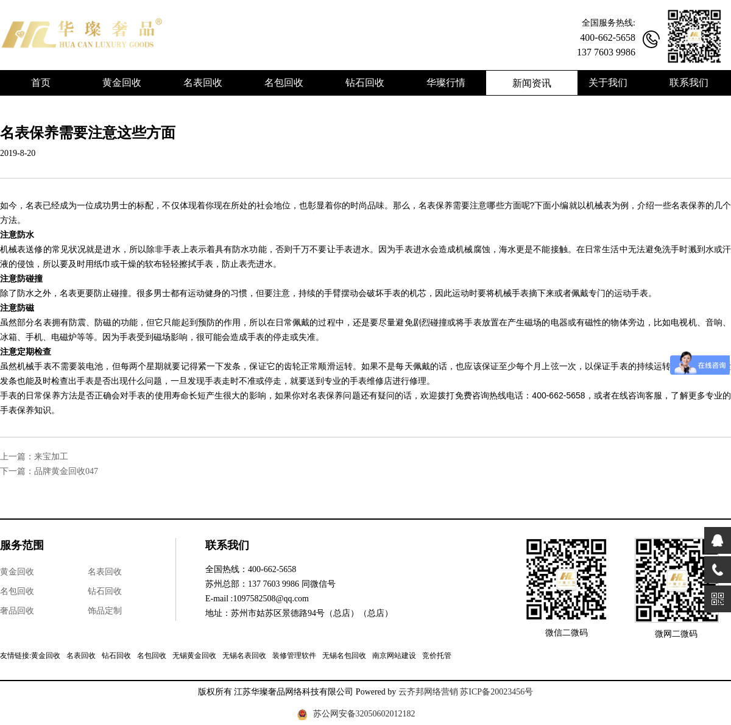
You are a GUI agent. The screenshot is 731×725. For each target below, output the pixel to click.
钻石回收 (105, 591)
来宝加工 (51, 456)
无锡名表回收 (244, 655)
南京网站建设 (394, 655)
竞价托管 (436, 655)
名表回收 (105, 571)
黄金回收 (17, 571)
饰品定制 (105, 610)
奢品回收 (17, 610)
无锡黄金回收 (194, 655)
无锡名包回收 (344, 655)
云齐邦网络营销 (428, 691)
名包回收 (17, 591)
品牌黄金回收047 (66, 471)
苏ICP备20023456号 (496, 691)
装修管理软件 (294, 655)
